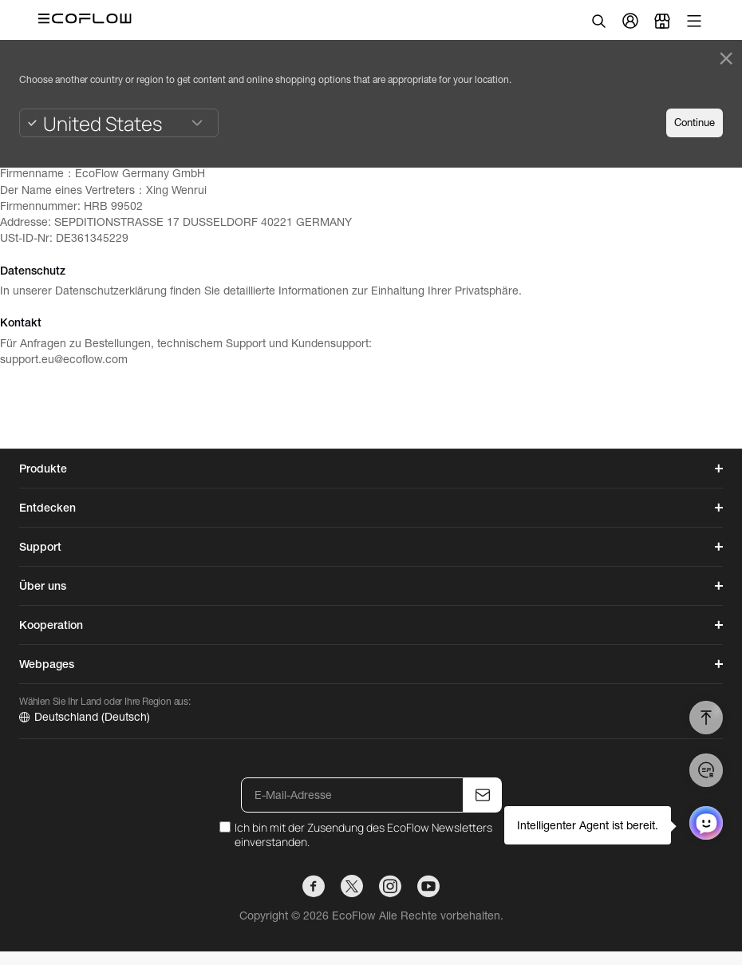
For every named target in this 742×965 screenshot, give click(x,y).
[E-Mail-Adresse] (352, 795)
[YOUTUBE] (428, 886)
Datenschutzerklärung (111, 290)
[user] (630, 20)
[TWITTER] (352, 886)
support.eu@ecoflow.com (64, 359)
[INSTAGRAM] (390, 886)
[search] (598, 20)
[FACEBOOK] (313, 886)
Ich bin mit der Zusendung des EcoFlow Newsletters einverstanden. (363, 835)
